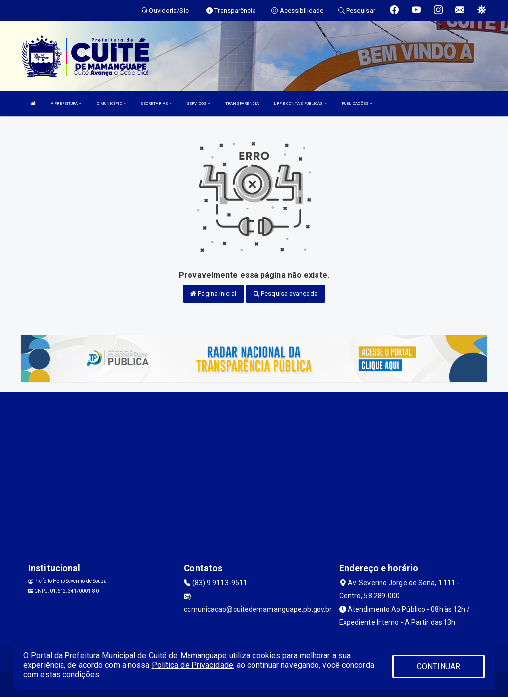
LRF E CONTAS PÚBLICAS (300, 103)
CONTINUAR (438, 666)
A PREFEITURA (66, 103)
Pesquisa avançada (286, 293)
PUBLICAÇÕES (357, 103)
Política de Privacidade (192, 665)
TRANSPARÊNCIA (242, 103)
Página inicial (213, 293)
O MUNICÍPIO (111, 103)
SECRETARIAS (156, 103)
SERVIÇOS (198, 103)
